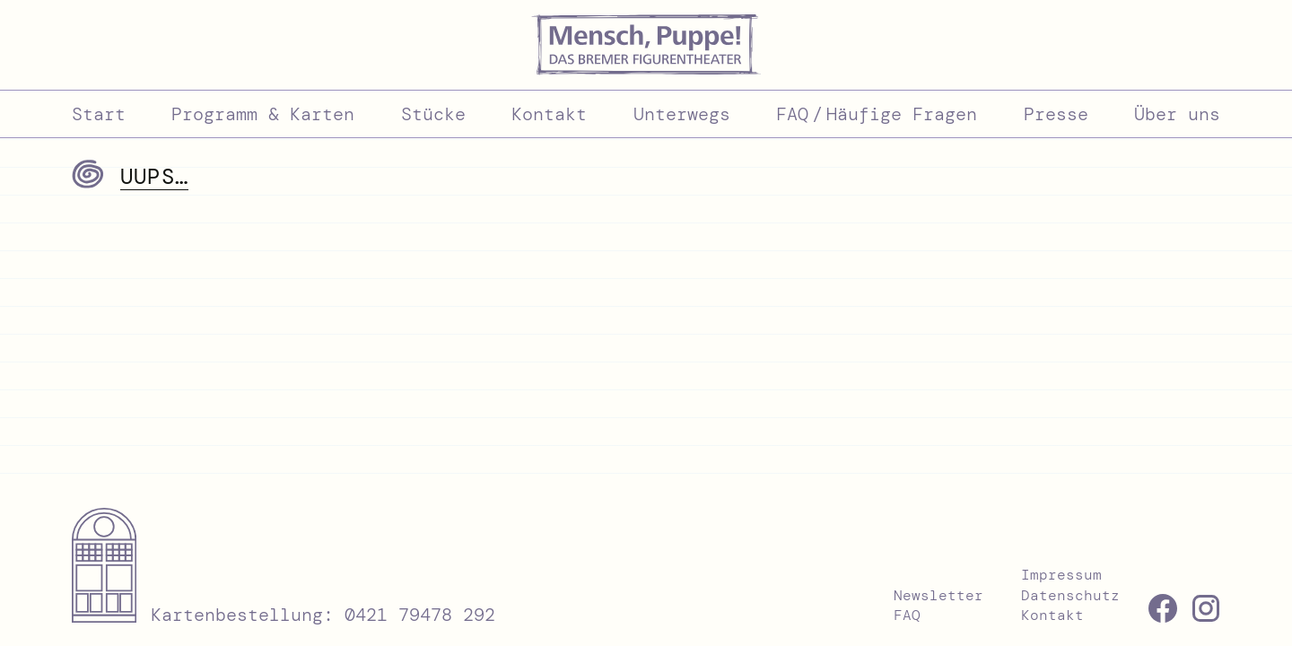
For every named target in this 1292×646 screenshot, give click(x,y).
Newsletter (938, 595)
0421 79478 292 (420, 614)
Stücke (433, 114)
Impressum (1061, 574)
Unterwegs (681, 114)
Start (99, 114)
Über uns (1177, 114)
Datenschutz (1070, 595)
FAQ (907, 615)
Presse (1056, 114)
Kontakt (549, 114)
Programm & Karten (262, 114)
